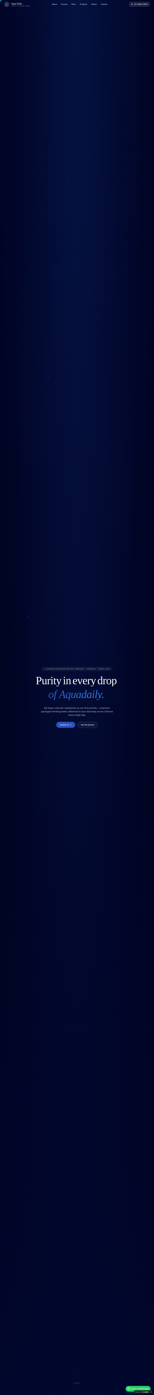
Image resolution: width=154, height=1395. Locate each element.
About (54, 4)
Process (64, 4)
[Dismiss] (150, 1392)
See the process (87, 725)
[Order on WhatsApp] (138, 1389)
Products (83, 4)
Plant (73, 4)
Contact (104, 4)
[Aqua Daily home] (17, 4)
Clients (94, 4)
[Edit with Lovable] (141, 1392)
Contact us (66, 725)
